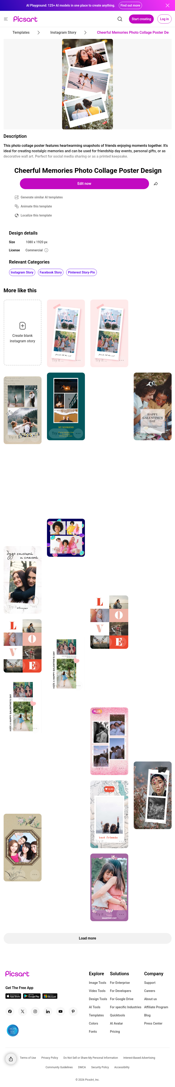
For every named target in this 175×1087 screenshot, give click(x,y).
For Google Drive (121, 999)
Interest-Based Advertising (139, 1057)
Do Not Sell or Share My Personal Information (90, 1057)
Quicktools (117, 1015)
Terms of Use (28, 1057)
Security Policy (100, 1067)
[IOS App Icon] (13, 997)
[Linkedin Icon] (47, 1011)
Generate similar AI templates (42, 197)
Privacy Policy (49, 1057)
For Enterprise (120, 983)
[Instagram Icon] (35, 1011)
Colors (93, 1023)
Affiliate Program (156, 1007)
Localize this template (36, 215)
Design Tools (98, 999)
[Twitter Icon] (22, 1011)
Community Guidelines (59, 1067)
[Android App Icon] (32, 997)
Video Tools (97, 991)
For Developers (120, 991)
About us (150, 999)
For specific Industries (125, 1007)
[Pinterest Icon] (73, 1011)
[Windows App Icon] (49, 997)
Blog (147, 1015)
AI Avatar (116, 1023)
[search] (119, 19)
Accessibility (121, 1067)
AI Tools (94, 1007)
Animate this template (36, 206)
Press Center (153, 1023)
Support (150, 983)
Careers (149, 991)
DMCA (82, 1067)
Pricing (115, 1031)
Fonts (93, 1031)
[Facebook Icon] (9, 1011)
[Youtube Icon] (60, 1011)
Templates (96, 1015)
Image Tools (97, 983)
